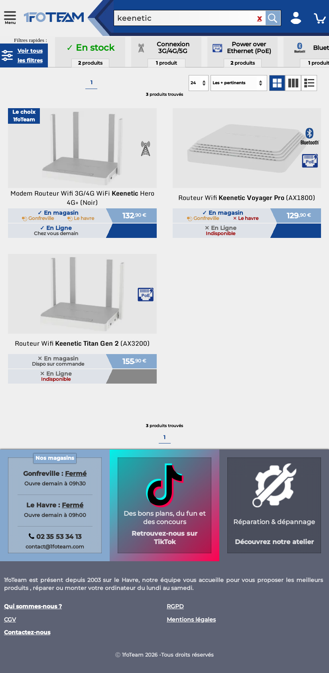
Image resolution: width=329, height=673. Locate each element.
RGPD (175, 606)
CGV (10, 619)
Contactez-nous (27, 632)
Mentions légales (191, 619)
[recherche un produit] (183, 18)
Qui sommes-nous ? (33, 606)
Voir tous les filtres (30, 55)
